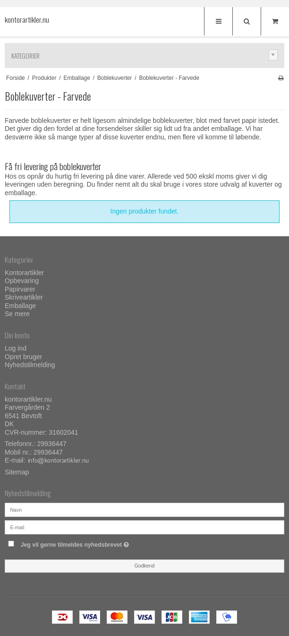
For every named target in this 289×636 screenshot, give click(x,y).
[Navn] (144, 509)
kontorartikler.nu (23, 20)
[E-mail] (144, 526)
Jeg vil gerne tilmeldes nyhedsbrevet (98, 543)
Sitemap (17, 472)
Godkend (145, 565)
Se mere (17, 314)
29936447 (52, 443)
